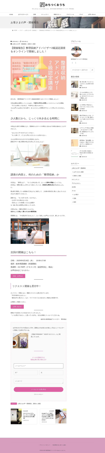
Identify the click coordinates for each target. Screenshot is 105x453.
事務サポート (57, 14)
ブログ (81, 14)
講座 (34, 14)
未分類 (74, 187)
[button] (18, 276)
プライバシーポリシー (38, 394)
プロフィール (70, 14)
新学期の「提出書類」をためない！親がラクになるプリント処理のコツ (87, 142)
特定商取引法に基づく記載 (59, 445)
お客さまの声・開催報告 (19, 44)
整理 (74, 202)
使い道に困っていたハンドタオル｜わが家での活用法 (87, 83)
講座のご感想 (31, 44)
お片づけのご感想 (78, 172)
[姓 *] (26, 372)
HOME (11, 14)
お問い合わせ (92, 14)
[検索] (92, 70)
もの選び (76, 194)
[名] (51, 372)
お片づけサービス (23, 14)
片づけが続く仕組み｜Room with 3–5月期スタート (86, 152)
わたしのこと (75, 179)
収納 (74, 198)
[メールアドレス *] (38, 365)
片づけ (74, 190)
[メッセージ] (38, 381)
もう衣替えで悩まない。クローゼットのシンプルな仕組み (87, 106)
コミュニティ (45, 14)
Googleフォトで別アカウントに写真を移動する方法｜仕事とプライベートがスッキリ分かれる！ (47, 417)
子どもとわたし (76, 183)
